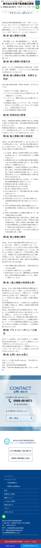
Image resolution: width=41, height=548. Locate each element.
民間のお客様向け (13, 486)
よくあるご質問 (9, 501)
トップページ (8, 476)
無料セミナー (8, 498)
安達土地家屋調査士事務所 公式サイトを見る (20, 541)
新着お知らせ (8, 505)
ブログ (6, 508)
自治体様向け (12, 483)
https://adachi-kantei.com (14, 530)
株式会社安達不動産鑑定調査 (18, 3)
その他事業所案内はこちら (11, 532)
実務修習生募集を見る (30, 546)
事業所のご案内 (9, 494)
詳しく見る (14, 418)
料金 (5, 490)
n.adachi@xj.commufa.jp (15, 528)
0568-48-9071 (9, 7)
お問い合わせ (8, 512)
